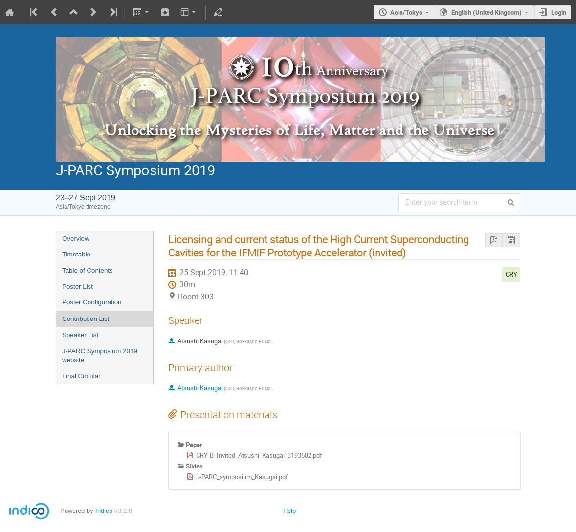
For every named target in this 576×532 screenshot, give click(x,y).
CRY (511, 274)
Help (289, 511)
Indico (103, 511)
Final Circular (81, 376)
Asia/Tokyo (406, 12)
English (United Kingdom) (486, 12)
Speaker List (80, 335)
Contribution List (85, 318)
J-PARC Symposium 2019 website (99, 355)
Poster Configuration (92, 302)
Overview (75, 238)
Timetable (76, 254)
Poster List (77, 286)
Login (558, 12)
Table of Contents (87, 270)
